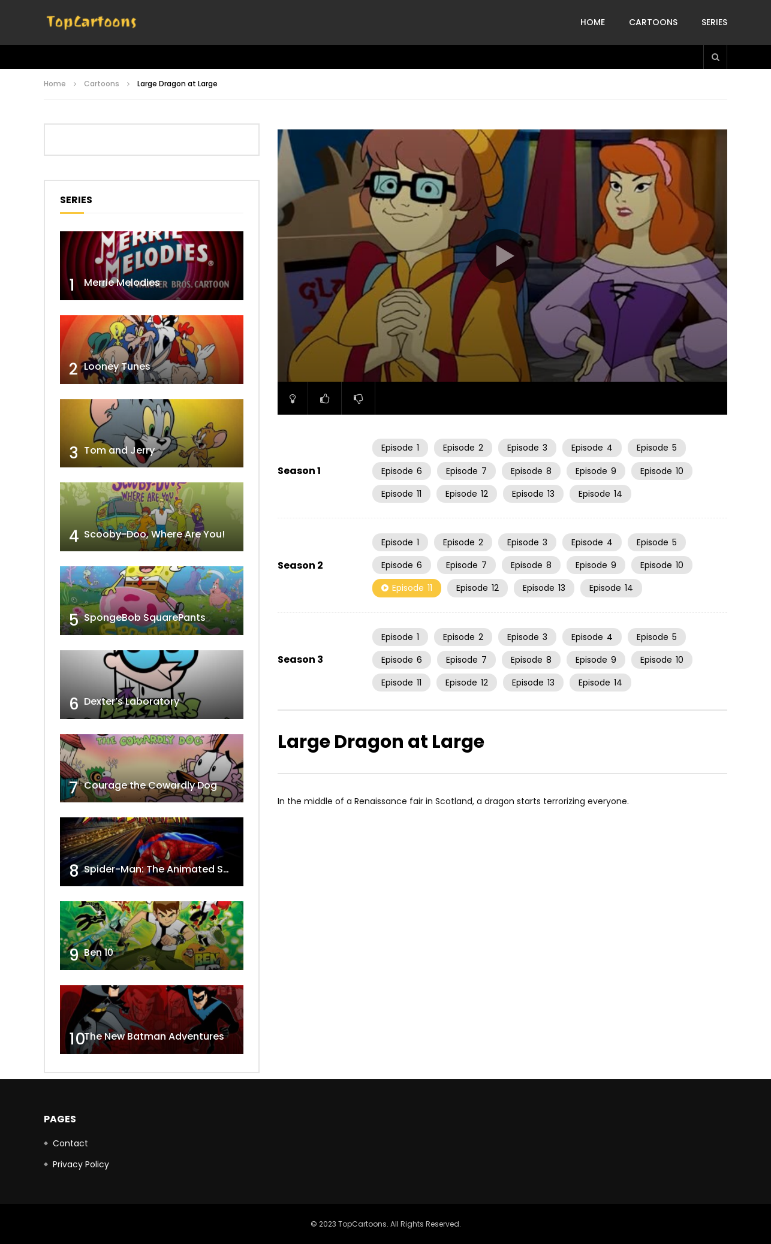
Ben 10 (98, 952)
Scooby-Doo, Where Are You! (154, 534)
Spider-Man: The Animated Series (165, 869)
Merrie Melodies (122, 282)
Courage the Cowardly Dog (150, 785)
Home (592, 22)
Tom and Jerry (119, 450)
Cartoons (653, 22)
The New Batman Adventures (154, 1036)
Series (714, 22)
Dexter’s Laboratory (131, 701)
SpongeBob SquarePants (145, 617)
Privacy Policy (81, 1164)
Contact (70, 1143)
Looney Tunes (117, 366)
